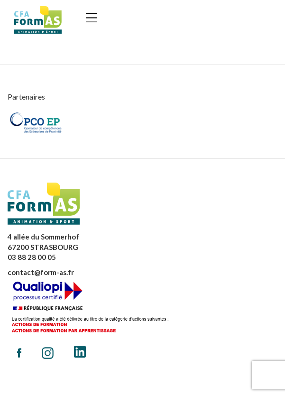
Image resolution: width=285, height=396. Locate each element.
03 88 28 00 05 (32, 257)
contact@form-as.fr (41, 272)
